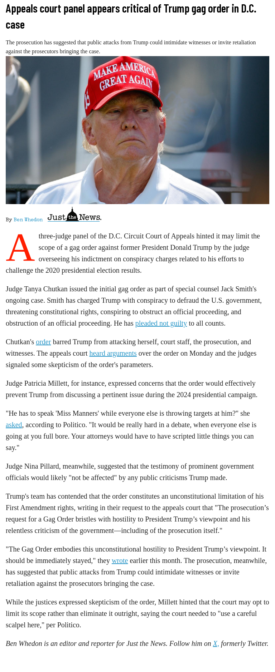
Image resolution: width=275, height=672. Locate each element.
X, (216, 643)
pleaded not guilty (161, 323)
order (43, 342)
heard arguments (112, 353)
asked (14, 425)
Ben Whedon (28, 220)
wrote (120, 560)
